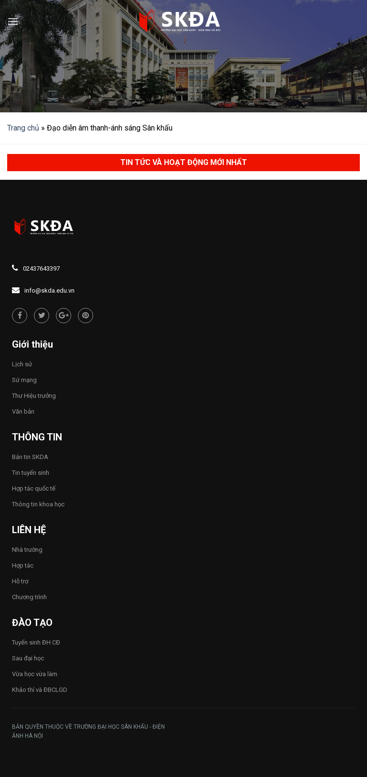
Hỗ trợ (20, 581)
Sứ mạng (24, 379)
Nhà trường (27, 549)
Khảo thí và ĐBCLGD (39, 689)
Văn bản (23, 411)
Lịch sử (22, 364)
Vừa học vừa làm (34, 674)
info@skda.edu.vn (49, 290)
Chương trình (29, 597)
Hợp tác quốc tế (33, 488)
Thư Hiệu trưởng (34, 395)
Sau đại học (28, 658)
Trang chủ (23, 127)
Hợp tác (22, 565)
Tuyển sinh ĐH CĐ (36, 642)
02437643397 (41, 268)
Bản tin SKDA (30, 456)
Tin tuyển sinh (30, 472)
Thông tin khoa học (38, 504)
